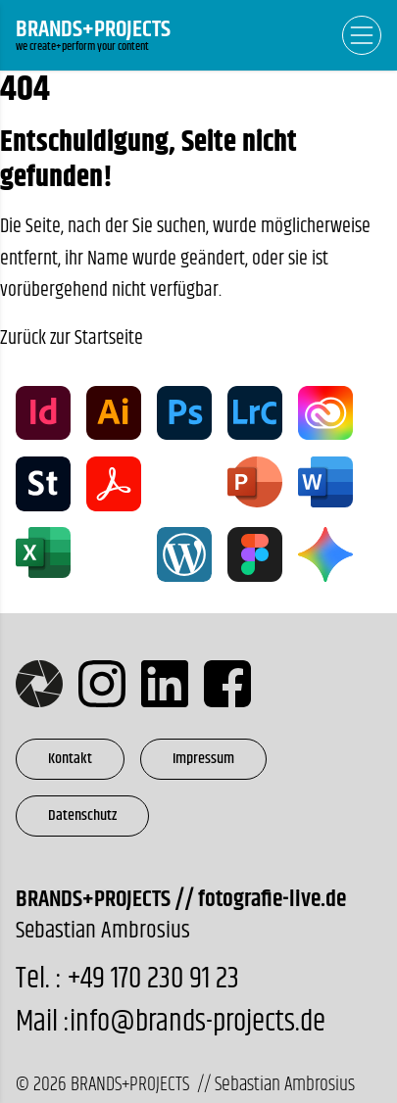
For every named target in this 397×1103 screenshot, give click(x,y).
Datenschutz (82, 815)
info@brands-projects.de (197, 1022)
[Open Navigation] (361, 35)
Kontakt (70, 758)
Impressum (203, 758)
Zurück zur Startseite (71, 338)
